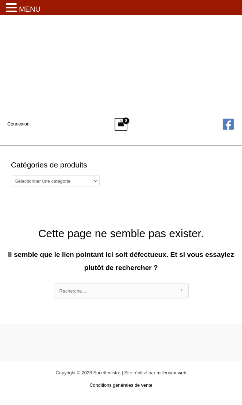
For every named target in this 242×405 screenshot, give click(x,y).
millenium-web (171, 372)
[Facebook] (228, 124)
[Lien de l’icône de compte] (18, 124)
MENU (30, 9)
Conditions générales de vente (120, 385)
